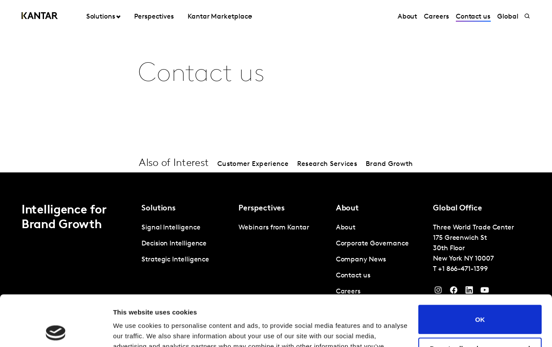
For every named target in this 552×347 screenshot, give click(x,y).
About (407, 16)
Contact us (473, 16)
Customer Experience (253, 164)
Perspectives (153, 16)
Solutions (100, 16)
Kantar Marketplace (220, 16)
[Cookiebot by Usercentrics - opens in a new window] (56, 330)
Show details (133, 330)
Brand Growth (389, 164)
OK (480, 268)
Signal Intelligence (170, 227)
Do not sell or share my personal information (480, 301)
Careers (436, 16)
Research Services (327, 164)
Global (507, 16)
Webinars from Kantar (273, 227)
